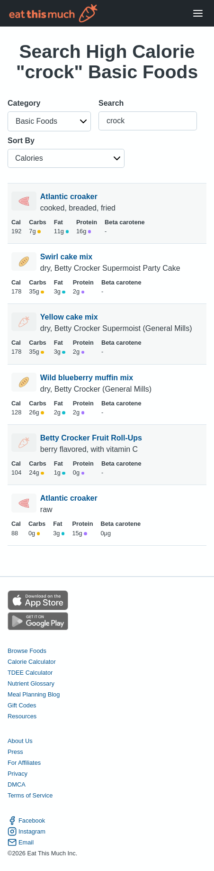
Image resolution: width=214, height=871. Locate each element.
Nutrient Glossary (31, 683)
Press (15, 751)
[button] (49, 121)
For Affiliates (24, 762)
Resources (22, 716)
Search (111, 103)
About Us (20, 740)
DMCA (17, 784)
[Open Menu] (197, 13)
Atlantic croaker (69, 197)
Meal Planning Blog (34, 694)
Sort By (21, 141)
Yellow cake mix (70, 317)
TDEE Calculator (30, 672)
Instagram (26, 831)
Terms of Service (30, 795)
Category (24, 103)
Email (21, 842)
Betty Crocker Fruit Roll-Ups (92, 438)
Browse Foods (27, 650)
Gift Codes (22, 705)
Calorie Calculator (32, 661)
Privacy (17, 773)
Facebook (26, 820)
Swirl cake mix (67, 257)
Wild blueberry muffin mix (87, 378)
